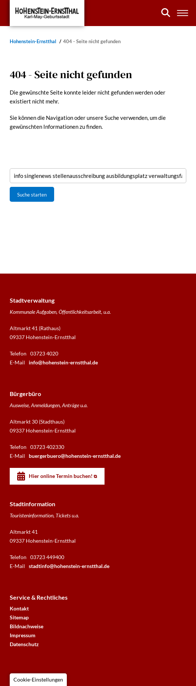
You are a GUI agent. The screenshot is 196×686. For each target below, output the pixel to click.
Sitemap (19, 617)
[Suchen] (165, 12)
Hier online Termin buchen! (61, 476)
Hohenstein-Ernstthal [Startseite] (33, 41)
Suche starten (32, 195)
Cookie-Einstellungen (38, 679)
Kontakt (19, 608)
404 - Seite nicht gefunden (92, 41)
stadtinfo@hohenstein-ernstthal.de (69, 566)
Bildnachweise (26, 626)
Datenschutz (24, 644)
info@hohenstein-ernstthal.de (63, 362)
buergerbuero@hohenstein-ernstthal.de (75, 456)
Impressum (22, 635)
